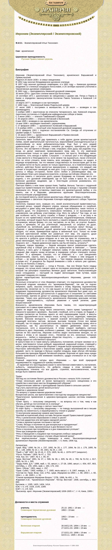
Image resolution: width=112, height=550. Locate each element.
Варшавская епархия (31, 532)
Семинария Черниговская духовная (38, 510)
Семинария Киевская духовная (36, 519)
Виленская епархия (30, 526)
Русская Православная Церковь (37, 59)
